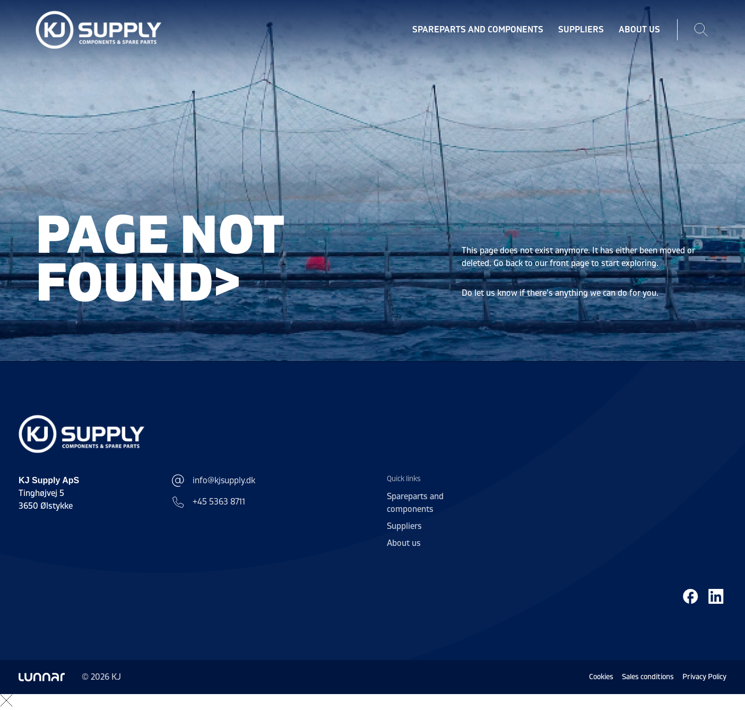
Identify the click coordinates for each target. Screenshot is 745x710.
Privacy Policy (704, 676)
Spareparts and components (477, 29)
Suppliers (581, 29)
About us (639, 29)
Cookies (601, 676)
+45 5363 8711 (208, 501)
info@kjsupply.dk (213, 480)
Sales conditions (648, 676)
